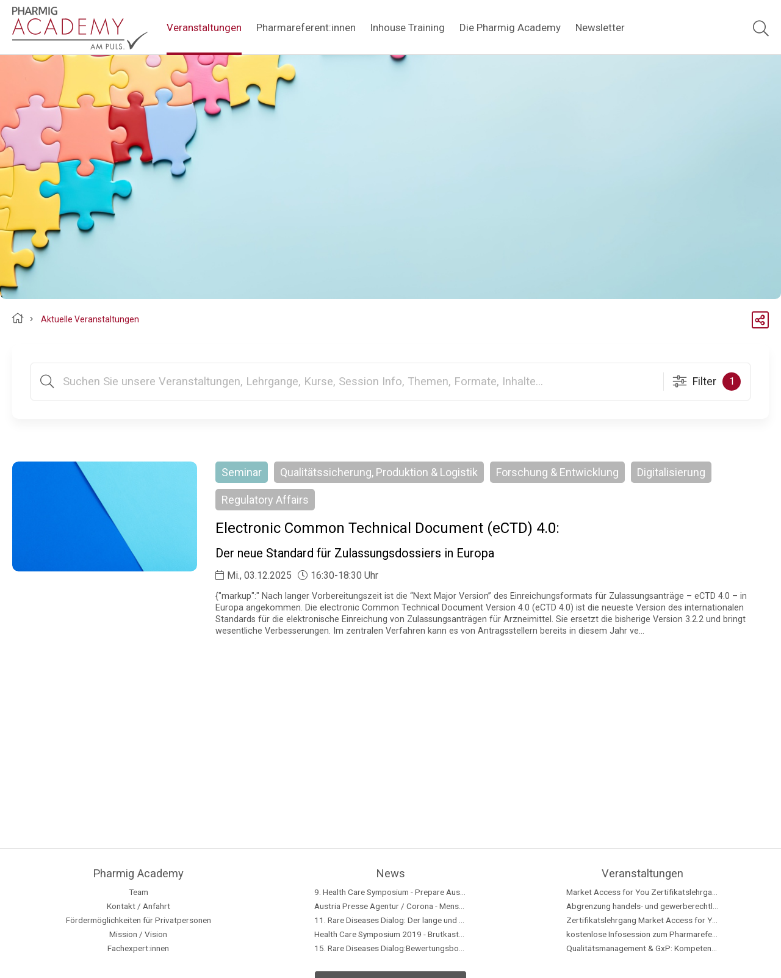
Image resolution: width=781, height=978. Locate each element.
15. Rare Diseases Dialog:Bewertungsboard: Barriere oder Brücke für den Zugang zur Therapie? (390, 948)
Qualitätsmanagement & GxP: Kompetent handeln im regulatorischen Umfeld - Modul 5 (642, 948)
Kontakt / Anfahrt (138, 906)
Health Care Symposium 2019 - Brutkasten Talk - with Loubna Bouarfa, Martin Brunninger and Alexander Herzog (390, 934)
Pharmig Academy (18, 320)
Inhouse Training (407, 27)
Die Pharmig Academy (510, 27)
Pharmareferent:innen (306, 27)
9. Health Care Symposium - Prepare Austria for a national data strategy (390, 892)
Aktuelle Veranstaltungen (90, 319)
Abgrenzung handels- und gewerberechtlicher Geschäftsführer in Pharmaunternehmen (642, 906)
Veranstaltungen (204, 27)
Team (138, 892)
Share (760, 314)
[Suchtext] (358, 381)
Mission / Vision (138, 934)
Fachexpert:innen (138, 948)
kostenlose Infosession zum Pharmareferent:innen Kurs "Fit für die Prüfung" (642, 934)
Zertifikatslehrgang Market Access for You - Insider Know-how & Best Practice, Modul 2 (642, 920)
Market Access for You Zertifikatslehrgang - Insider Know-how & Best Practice (642, 892)
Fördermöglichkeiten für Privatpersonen (138, 920)
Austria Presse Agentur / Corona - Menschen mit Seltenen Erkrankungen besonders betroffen (390, 906)
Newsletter (600, 27)
